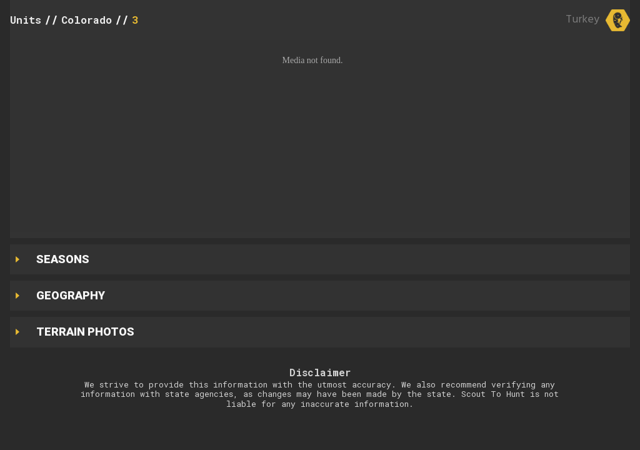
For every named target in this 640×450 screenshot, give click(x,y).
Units (25, 19)
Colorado (86, 19)
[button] (320, 136)
